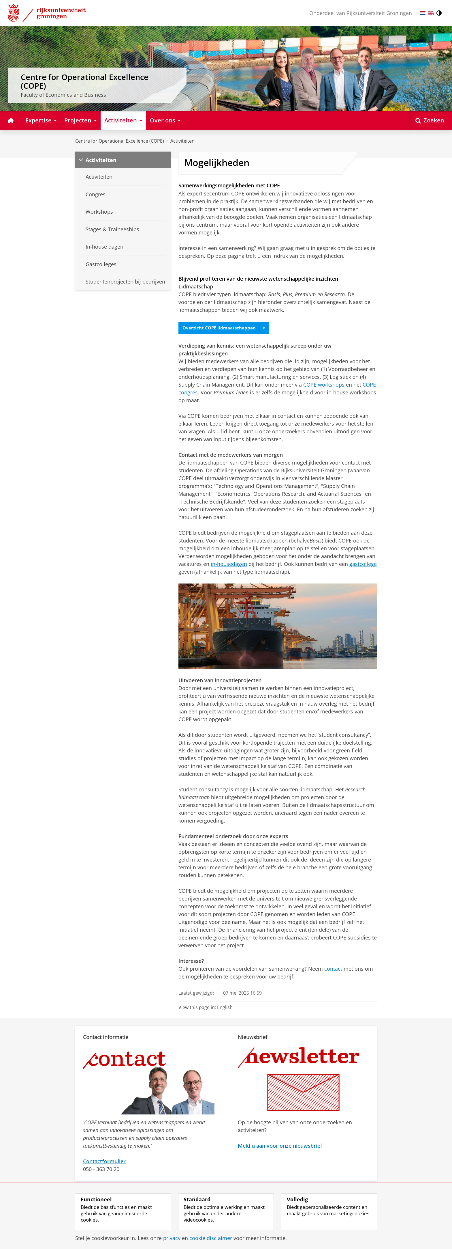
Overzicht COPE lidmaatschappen (225, 328)
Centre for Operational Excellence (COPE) (119, 141)
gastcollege (363, 564)
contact (333, 968)
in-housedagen (229, 564)
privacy (171, 1238)
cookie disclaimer (210, 1238)
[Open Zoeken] (430, 120)
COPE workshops (323, 384)
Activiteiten (182, 141)
